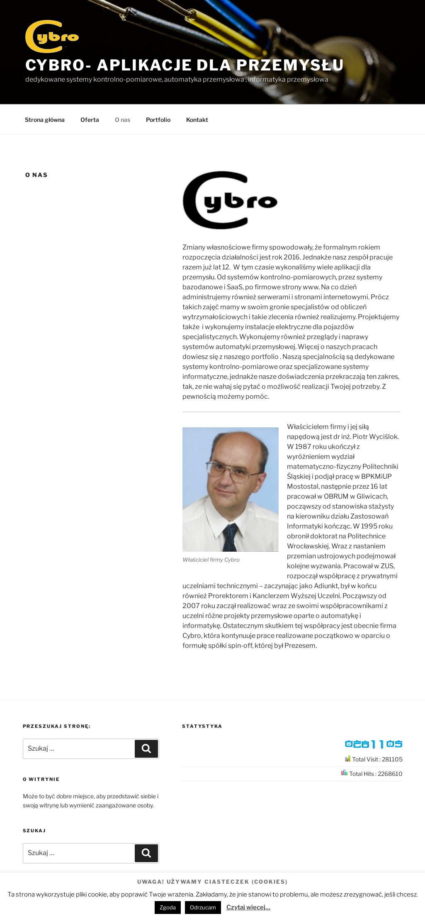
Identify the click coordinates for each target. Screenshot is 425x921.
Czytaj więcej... (248, 907)
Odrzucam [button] (203, 907)
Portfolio (158, 119)
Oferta (89, 119)
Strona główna (45, 119)
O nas (122, 119)
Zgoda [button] (168, 907)
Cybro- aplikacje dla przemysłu (185, 65)
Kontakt (197, 119)
